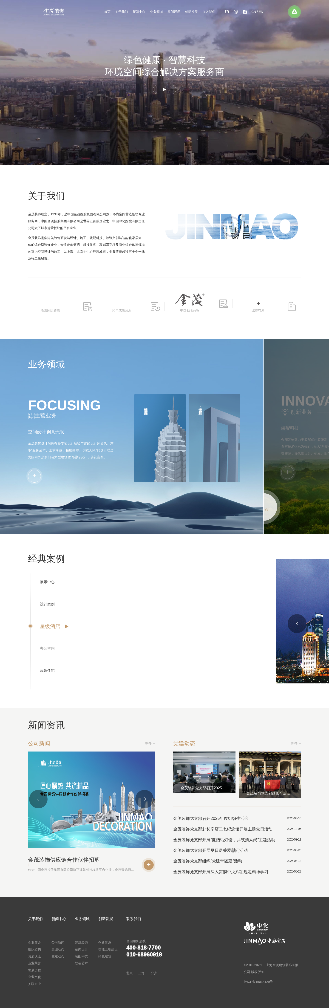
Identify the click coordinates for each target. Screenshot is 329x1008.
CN (253, 12)
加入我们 (208, 12)
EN (261, 12)
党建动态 (57, 956)
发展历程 (34, 970)
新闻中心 (139, 12)
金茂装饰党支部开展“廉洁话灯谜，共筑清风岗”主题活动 (247, 840)
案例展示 (173, 12)
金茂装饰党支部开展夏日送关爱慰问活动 (233, 850)
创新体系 (104, 942)
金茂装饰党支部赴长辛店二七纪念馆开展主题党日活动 (295, 793)
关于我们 (121, 12)
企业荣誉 (34, 963)
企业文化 (34, 977)
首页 (107, 12)
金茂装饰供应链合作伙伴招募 (44, 860)
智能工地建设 (108, 949)
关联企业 (34, 984)
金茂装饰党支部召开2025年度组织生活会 (230, 788)
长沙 (153, 973)
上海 (141, 973)
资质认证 (34, 956)
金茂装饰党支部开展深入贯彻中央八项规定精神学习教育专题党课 (247, 872)
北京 (129, 973)
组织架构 (34, 949)
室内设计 (81, 949)
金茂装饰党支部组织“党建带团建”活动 (230, 861)
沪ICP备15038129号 (258, 982)
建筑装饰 (81, 942)
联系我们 (133, 919)
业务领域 (156, 12)
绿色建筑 (104, 956)
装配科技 (81, 956)
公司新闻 (57, 942)
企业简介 (34, 942)
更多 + (130, 743)
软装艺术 (81, 963)
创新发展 (191, 12)
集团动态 (57, 949)
